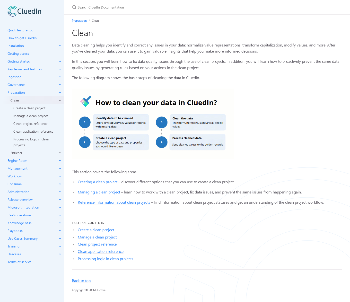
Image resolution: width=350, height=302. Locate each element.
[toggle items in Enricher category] (60, 153)
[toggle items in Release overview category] (60, 199)
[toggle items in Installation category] (60, 46)
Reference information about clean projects (114, 202)
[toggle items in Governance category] (60, 85)
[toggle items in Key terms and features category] (60, 69)
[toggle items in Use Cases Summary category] (60, 238)
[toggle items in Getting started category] (60, 61)
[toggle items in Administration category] (60, 192)
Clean (14, 100)
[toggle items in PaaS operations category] (60, 215)
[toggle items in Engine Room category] (60, 161)
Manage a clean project (30, 115)
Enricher (16, 152)
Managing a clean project (99, 191)
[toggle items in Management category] (60, 168)
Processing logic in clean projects (31, 142)
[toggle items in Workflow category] (60, 176)
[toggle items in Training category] (60, 246)
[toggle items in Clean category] (60, 100)
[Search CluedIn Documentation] (129, 7)
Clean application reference (33, 131)
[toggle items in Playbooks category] (60, 231)
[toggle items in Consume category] (60, 184)
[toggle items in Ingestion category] (60, 77)
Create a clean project (29, 108)
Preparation (79, 20)
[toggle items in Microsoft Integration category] (60, 207)
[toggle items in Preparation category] (60, 92)
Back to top (81, 280)
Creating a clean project (97, 181)
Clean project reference (30, 123)
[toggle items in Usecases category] (60, 254)
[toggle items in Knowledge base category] (60, 223)
